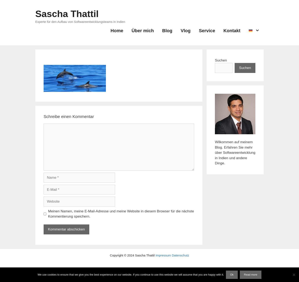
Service (207, 30)
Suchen (221, 60)
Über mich (142, 30)
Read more (250, 274)
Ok (232, 274)
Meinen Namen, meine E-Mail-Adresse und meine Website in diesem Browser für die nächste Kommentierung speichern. (121, 214)
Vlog (186, 30)
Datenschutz (180, 255)
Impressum (163, 255)
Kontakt (231, 30)
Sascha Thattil (67, 14)
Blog (167, 30)
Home (116, 30)
